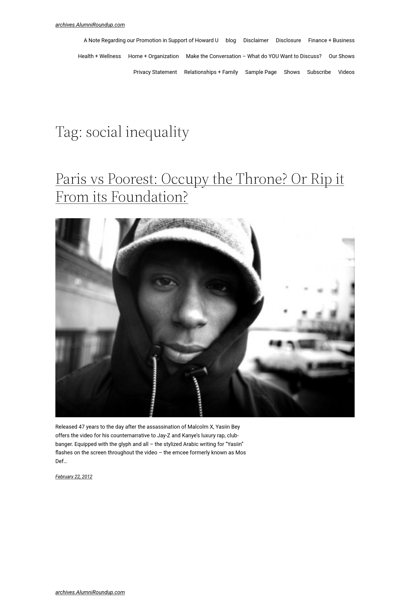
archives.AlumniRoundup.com (90, 25)
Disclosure (288, 40)
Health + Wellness (99, 56)
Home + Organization (153, 56)
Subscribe (319, 72)
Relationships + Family (211, 72)
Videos (346, 72)
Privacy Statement (155, 72)
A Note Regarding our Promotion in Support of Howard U (151, 40)
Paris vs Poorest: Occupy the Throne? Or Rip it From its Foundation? (199, 187)
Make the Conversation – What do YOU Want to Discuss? (254, 56)
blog (231, 40)
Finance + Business (331, 40)
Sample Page (261, 72)
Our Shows (342, 56)
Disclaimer (256, 40)
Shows (292, 72)
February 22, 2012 (73, 477)
